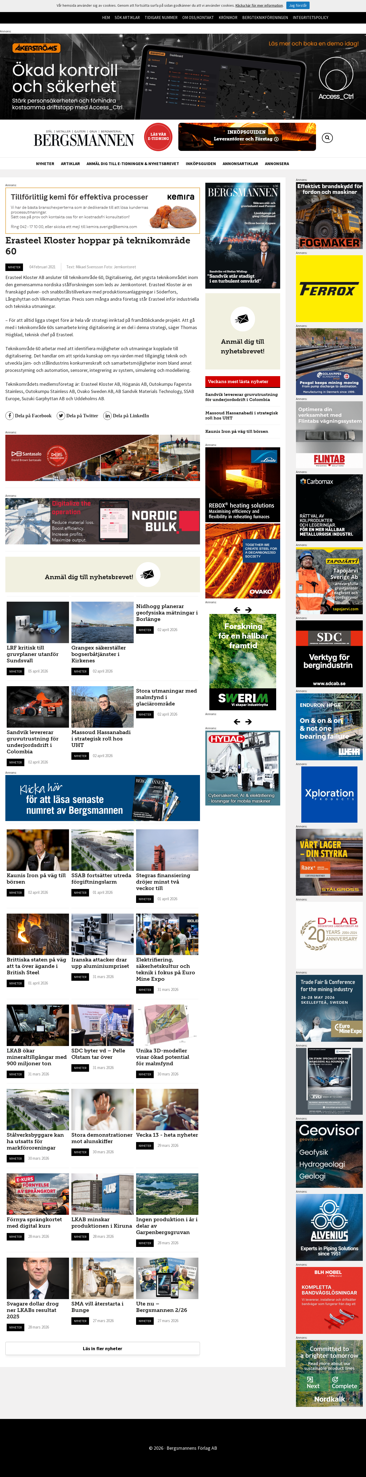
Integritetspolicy (310, 17)
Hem (106, 17)
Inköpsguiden (201, 163)
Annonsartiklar (240, 163)
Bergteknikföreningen (265, 17)
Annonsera (277, 163)
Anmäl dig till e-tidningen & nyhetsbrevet (133, 163)
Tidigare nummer (161, 17)
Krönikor (228, 17)
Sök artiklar (127, 17)
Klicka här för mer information (259, 5)
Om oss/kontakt (198, 17)
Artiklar (70, 163)
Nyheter (45, 163)
